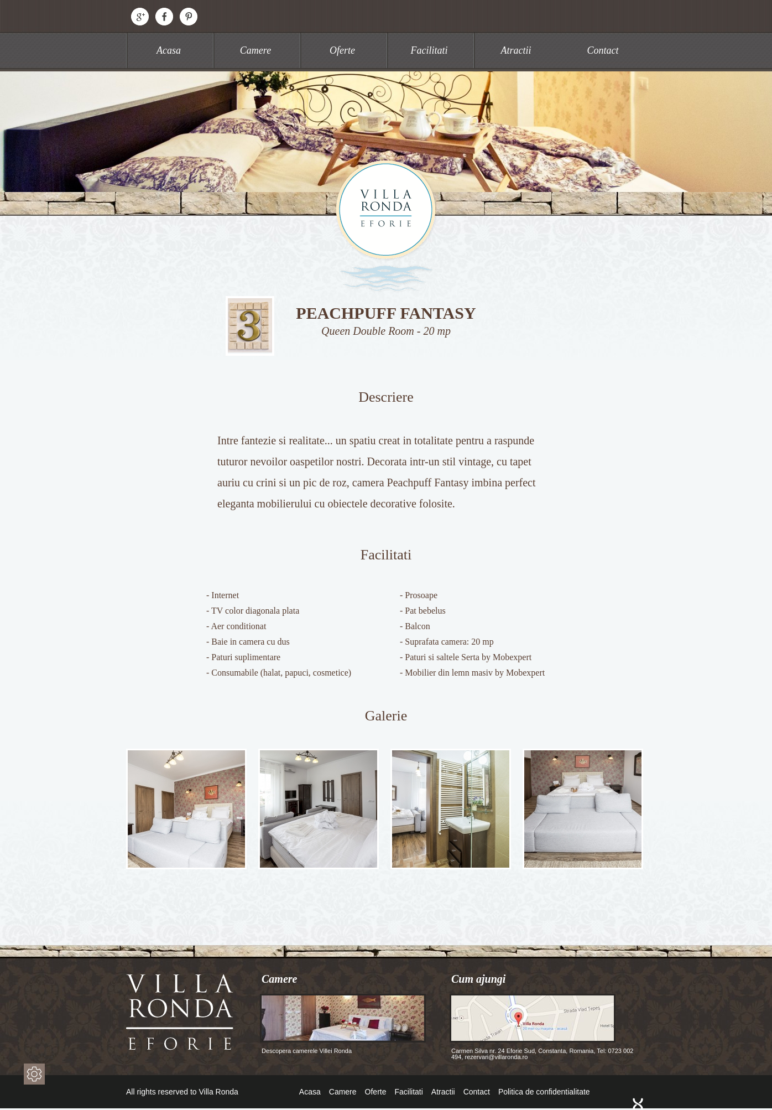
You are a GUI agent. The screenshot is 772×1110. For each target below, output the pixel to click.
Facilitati (429, 50)
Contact (603, 50)
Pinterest (188, 16)
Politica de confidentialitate (544, 1091)
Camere (255, 50)
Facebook (164, 16)
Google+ (140, 16)
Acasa (169, 50)
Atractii (516, 50)
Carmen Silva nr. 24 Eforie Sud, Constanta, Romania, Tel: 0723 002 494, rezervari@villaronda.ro (541, 1027)
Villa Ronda (386, 225)
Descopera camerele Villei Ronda (343, 1024)
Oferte (342, 50)
